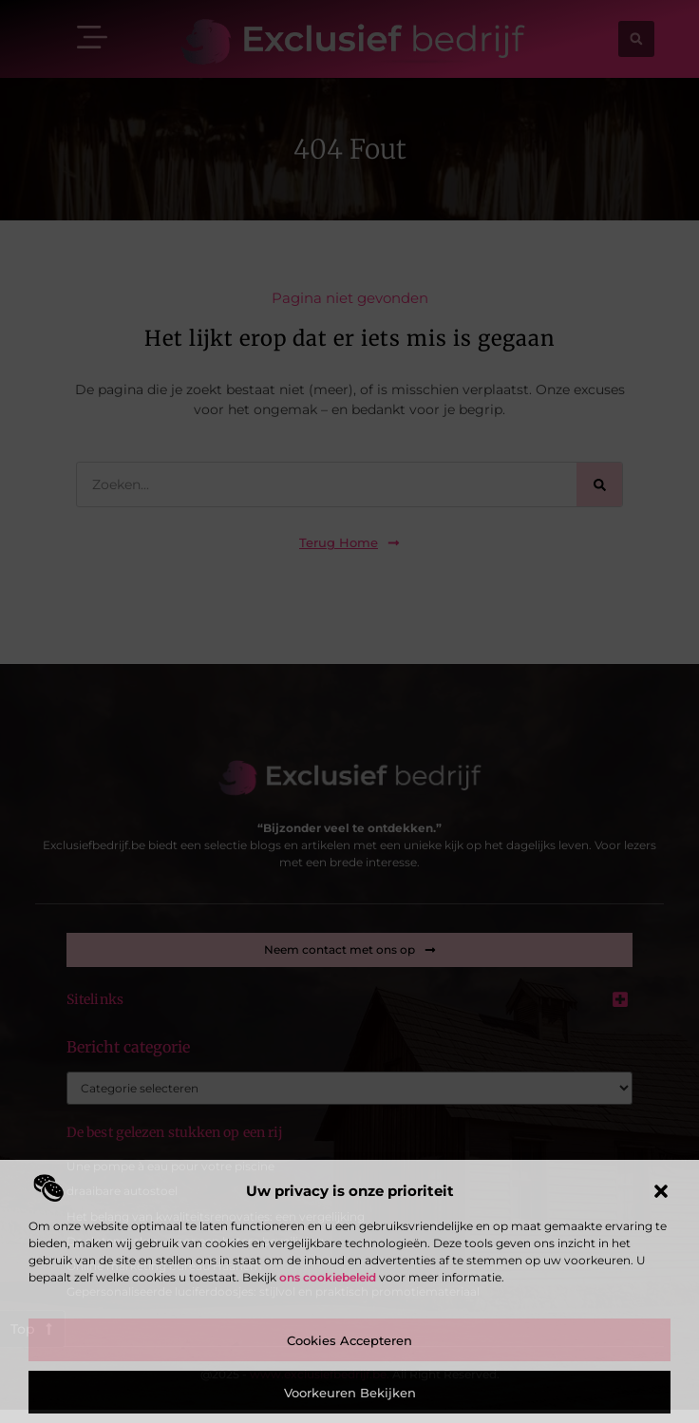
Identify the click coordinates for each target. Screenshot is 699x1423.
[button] (661, 1191)
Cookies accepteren (349, 1340)
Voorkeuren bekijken (350, 1392)
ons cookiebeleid (327, 1277)
